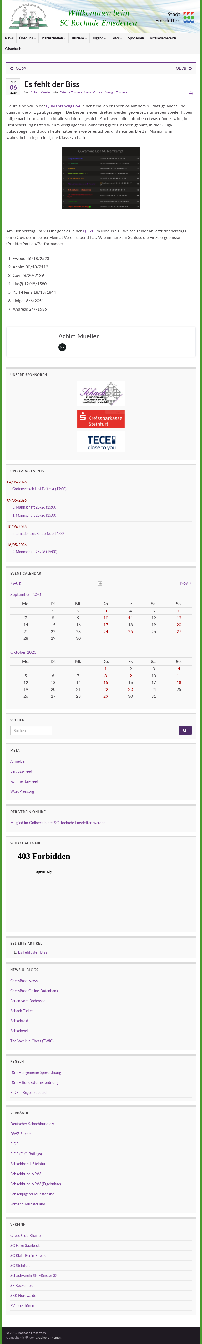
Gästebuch (13, 48)
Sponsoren (136, 38)
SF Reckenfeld (21, 1285)
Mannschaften (53, 38)
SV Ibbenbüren (22, 1305)
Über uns (27, 38)
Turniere (79, 38)
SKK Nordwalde (23, 1295)
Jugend (99, 38)
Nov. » (185, 582)
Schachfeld (19, 1021)
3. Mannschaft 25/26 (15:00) (34, 507)
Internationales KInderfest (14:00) (38, 533)
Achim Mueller (41, 92)
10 (105, 617)
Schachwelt (19, 1031)
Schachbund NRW (25, 1174)
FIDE (14, 1144)
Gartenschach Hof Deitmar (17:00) (39, 489)
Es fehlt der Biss (32, 951)
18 (178, 682)
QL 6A (21, 68)
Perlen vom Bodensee (27, 1001)
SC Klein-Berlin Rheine (28, 1255)
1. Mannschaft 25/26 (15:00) (34, 515)
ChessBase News (24, 981)
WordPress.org (22, 791)
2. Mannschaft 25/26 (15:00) (34, 551)
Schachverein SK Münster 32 (33, 1275)
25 (130, 631)
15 (105, 682)
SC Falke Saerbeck (25, 1245)
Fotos (117, 38)
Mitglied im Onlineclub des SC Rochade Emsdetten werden (57, 822)
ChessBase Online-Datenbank (34, 991)
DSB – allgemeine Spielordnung (35, 1072)
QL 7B (181, 68)
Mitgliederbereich (162, 38)
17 (105, 624)
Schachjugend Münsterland (32, 1194)
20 (178, 624)
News (9, 38)
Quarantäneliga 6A (63, 105)
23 (130, 689)
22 (105, 689)
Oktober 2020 (23, 651)
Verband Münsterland (27, 1204)
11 (130, 617)
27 (178, 631)
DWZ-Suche (20, 1134)
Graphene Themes (48, 1338)
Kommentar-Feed (24, 781)
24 (105, 631)
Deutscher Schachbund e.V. (32, 1124)
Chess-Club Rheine (25, 1235)
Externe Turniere (71, 92)
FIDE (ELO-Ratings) (26, 1154)
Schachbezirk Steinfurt (28, 1164)
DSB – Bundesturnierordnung (34, 1082)
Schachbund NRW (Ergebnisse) (35, 1184)
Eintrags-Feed (21, 771)
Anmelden (18, 761)
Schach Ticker (21, 1011)
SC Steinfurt (20, 1265)
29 (105, 696)
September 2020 (25, 594)
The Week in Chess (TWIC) (32, 1041)
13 (178, 617)
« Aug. (16, 582)
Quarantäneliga (103, 92)
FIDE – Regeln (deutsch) (29, 1092)
